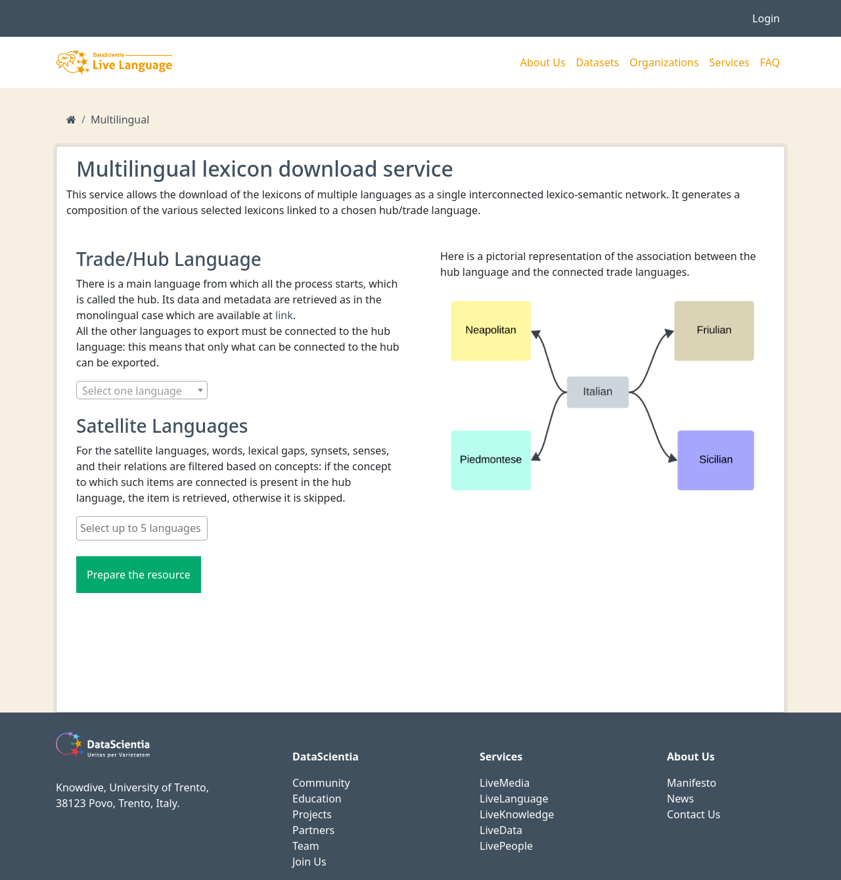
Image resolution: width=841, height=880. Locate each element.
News (680, 798)
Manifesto (691, 783)
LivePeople (506, 846)
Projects (312, 814)
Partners (313, 830)
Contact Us (693, 814)
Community (321, 783)
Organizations (663, 62)
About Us (543, 62)
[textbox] (142, 391)
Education (317, 798)
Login (766, 18)
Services (730, 62)
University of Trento (157, 787)
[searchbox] (142, 528)
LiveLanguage (514, 798)
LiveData (501, 830)
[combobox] (142, 390)
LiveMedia (505, 783)
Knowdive (80, 787)
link (284, 315)
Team (305, 846)
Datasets (598, 62)
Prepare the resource (139, 574)
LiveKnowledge (517, 814)
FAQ (770, 62)
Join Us (309, 861)
